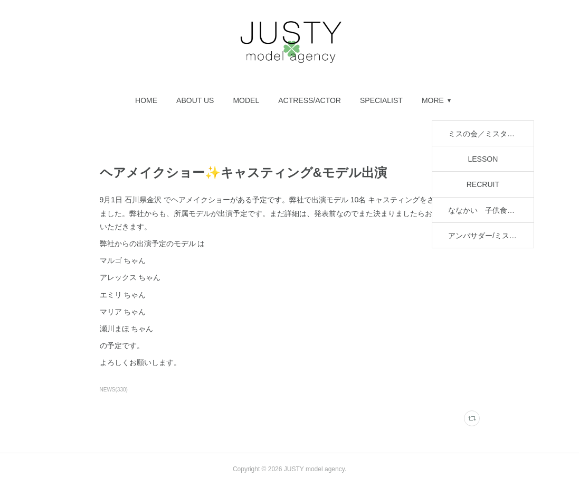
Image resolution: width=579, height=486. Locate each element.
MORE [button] (544, 100)
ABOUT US (84, 100)
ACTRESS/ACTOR (198, 100)
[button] (35, 100)
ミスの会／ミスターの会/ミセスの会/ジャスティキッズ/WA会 (412, 100)
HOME (35, 100)
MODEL (135, 100)
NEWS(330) (114, 389)
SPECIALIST (270, 100)
